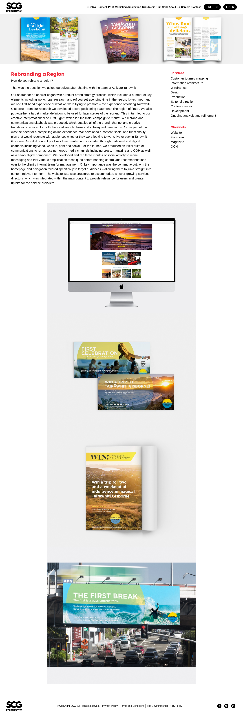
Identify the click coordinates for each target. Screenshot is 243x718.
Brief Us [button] (212, 7)
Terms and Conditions (132, 706)
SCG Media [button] (142, 7)
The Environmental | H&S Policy (164, 706)
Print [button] (102, 7)
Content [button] (92, 7)
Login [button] (230, 7)
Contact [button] (195, 7)
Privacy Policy (110, 706)
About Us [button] (171, 7)
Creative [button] (80, 7)
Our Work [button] (157, 7)
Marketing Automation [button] (121, 7)
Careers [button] (183, 7)
